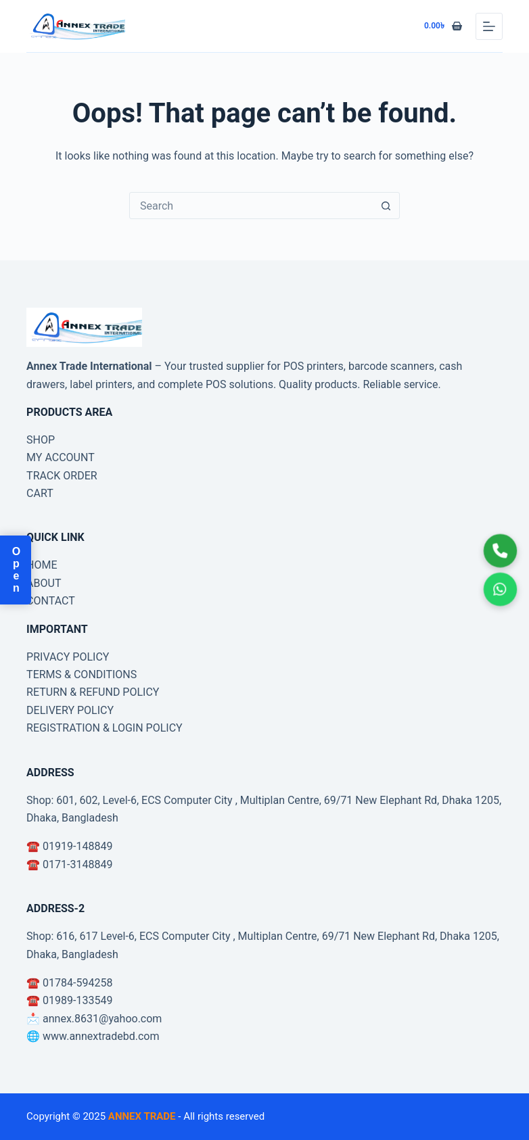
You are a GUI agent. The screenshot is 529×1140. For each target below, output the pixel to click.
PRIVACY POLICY (67, 656)
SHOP (40, 439)
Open (16, 570)
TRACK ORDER (61, 475)
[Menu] (489, 26)
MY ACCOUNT (60, 457)
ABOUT (43, 583)
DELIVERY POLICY (70, 710)
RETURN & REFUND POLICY (92, 692)
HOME (41, 565)
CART (39, 493)
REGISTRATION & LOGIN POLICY (104, 727)
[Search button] (386, 205)
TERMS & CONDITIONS (81, 674)
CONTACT (50, 600)
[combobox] (251, 205)
